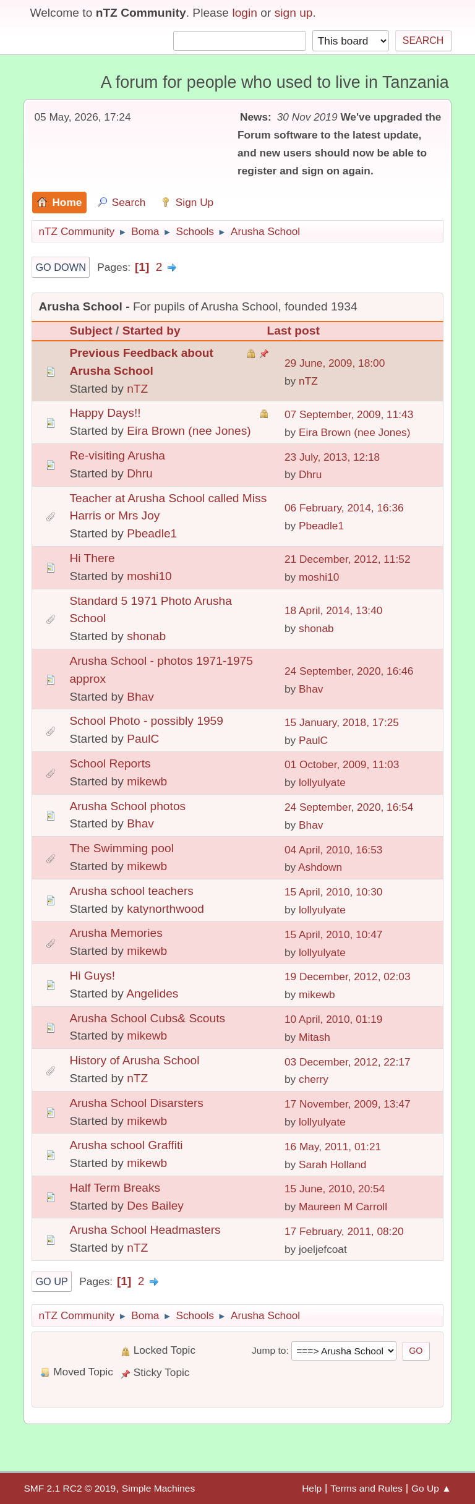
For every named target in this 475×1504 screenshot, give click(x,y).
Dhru (140, 473)
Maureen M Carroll (343, 1206)
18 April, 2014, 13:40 (333, 610)
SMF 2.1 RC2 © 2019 (70, 1488)
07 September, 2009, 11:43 (349, 414)
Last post (293, 330)
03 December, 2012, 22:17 (348, 1062)
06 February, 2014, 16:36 (344, 508)
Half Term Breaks (114, 1187)
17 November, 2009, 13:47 (348, 1104)
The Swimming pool (121, 848)
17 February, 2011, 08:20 (344, 1231)
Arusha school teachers (131, 890)
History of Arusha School (134, 1060)
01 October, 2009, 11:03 (342, 764)
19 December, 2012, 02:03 (348, 976)
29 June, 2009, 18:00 (335, 363)
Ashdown (320, 867)
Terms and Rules (366, 1488)
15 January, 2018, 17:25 (342, 722)
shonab (146, 636)
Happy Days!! (104, 412)
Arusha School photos (127, 806)
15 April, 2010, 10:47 (333, 934)
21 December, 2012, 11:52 (348, 559)
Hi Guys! (92, 975)
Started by (151, 330)
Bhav (140, 696)
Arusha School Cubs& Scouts (147, 1018)
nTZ (137, 388)
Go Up (51, 1281)
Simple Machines (158, 1488)
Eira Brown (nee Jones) (189, 430)
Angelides (152, 993)
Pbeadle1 (152, 533)
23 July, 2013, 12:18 (332, 457)
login (244, 12)
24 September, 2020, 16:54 (349, 807)
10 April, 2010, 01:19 (333, 1019)
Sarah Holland (332, 1164)
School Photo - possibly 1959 (146, 720)
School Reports (109, 763)
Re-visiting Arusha (117, 455)
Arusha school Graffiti (125, 1145)
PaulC (143, 738)
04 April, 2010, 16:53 (333, 850)
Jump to (269, 1350)
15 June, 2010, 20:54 (335, 1188)
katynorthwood (165, 908)
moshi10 (149, 576)
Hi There (91, 558)
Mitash (314, 1037)
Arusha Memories (115, 932)
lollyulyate (322, 782)
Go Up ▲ (431, 1488)
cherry (313, 1079)
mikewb (147, 781)
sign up (294, 12)
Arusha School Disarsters (136, 1102)
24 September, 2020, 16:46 (349, 671)
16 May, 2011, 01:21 (333, 1146)
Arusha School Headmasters (144, 1229)
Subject (90, 330)
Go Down (60, 267)
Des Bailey (155, 1205)
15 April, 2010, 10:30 (333, 892)
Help (312, 1488)
